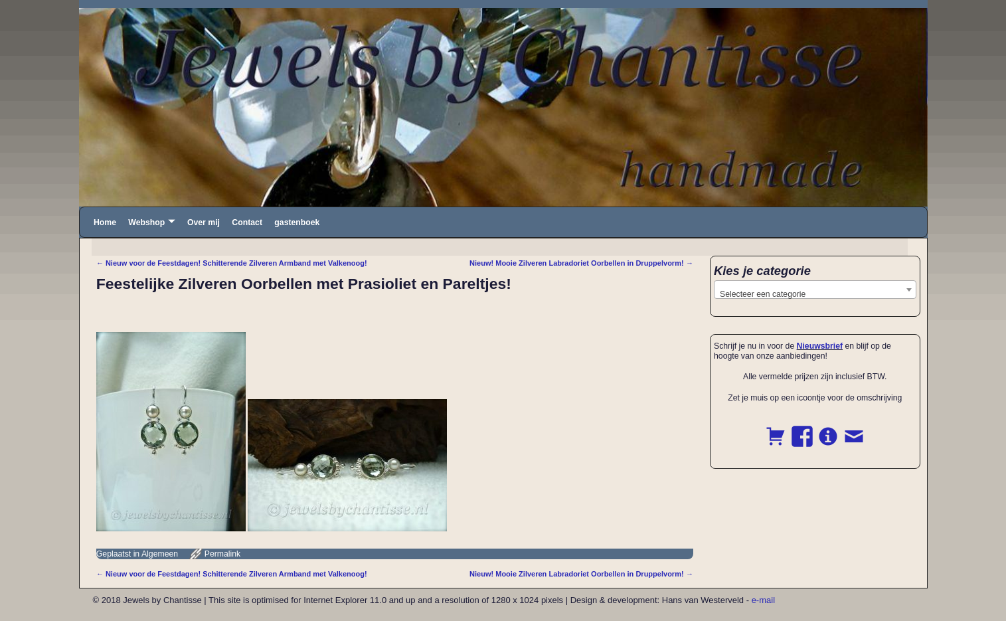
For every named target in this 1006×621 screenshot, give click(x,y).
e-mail (763, 600)
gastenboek (296, 222)
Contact (247, 222)
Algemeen (159, 554)
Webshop (146, 222)
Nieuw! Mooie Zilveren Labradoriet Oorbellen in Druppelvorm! (581, 263)
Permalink (222, 554)
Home (105, 222)
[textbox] (815, 294)
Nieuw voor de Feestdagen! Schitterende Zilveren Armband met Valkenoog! (231, 263)
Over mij (203, 222)
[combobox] (815, 289)
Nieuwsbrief (820, 346)
